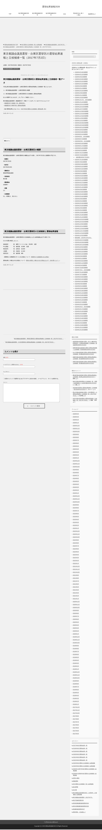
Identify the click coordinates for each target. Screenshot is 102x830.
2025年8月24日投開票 (81, 144)
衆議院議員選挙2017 (79, 809)
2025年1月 (76, 458)
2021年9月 (76, 575)
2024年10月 (76, 467)
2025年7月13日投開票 (81, 160)
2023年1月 (76, 528)
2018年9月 (76, 681)
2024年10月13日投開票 (81, 245)
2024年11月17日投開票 (81, 231)
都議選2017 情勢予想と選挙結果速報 (15, 106)
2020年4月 (76, 625)
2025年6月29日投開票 (81, 164)
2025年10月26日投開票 (81, 123)
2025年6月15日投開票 (81, 169)
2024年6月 (76, 479)
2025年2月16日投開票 (81, 206)
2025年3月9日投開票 (81, 199)
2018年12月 (76, 672)
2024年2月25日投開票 (81, 316)
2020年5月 (76, 622)
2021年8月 (76, 578)
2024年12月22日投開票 (81, 220)
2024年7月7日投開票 (81, 275)
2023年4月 (76, 520)
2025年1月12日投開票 (81, 217)
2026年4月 (76, 414)
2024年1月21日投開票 (81, 328)
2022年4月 (76, 555)
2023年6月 (76, 514)
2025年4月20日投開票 (81, 185)
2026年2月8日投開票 (81, 93)
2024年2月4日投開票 (81, 323)
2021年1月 (76, 599)
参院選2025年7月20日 (82, 157)
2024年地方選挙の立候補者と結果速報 (84, 766)
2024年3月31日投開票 (81, 305)
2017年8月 (76, 719)
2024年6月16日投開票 (81, 282)
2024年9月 (76, 470)
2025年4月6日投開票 (81, 190)
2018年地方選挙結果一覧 (80, 749)
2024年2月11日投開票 (81, 321)
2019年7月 (76, 652)
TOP (10, 14)
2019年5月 (76, 658)
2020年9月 (76, 611)
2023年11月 (76, 499)
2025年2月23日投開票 (81, 203)
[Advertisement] (51, 32)
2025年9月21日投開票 (81, 135)
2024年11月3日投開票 (81, 236)
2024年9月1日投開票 (81, 259)
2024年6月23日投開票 (81, 279)
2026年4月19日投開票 (81, 72)
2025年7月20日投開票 (81, 155)
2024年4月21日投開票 (81, 298)
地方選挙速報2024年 (51, 14)
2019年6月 (76, 655)
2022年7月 (76, 546)
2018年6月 (76, 690)
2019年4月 (76, 661)
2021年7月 (76, 581)
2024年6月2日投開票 (81, 286)
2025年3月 (76, 452)
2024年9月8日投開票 (81, 256)
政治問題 (75, 787)
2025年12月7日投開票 (81, 109)
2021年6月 (76, 584)
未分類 (75, 790)
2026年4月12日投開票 (81, 75)
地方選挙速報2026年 (23, 14)
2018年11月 (76, 675)
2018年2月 (76, 702)
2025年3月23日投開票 (81, 194)
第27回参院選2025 (78, 801)
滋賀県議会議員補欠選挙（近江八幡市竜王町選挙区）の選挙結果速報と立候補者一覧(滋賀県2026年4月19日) (85, 343)
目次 (64, 14)
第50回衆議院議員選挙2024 (81, 804)
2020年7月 (76, 617)
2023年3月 (76, 523)
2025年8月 (76, 438)
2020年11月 (76, 605)
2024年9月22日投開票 (81, 252)
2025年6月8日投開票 (81, 171)
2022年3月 (76, 558)
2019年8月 (76, 649)
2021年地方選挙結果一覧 (80, 757)
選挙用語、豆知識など (79, 812)
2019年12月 (76, 637)
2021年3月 (76, 593)
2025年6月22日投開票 (81, 167)
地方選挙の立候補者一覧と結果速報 (83, 784)
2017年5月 (76, 728)
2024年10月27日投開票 (81, 240)
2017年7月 (76, 722)
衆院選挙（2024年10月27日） (83, 238)
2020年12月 (76, 602)
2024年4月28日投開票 (81, 295)
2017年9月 (76, 716)
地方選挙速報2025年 (37, 14)
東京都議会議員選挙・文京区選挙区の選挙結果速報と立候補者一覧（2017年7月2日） (29, 342)
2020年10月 (76, 608)
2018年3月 (76, 699)
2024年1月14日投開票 (81, 330)
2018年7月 (76, 687)
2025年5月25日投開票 (81, 176)
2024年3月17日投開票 (81, 309)
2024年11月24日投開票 (81, 229)
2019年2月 (76, 666)
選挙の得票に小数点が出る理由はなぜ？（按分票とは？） (42, 261)
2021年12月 (76, 567)
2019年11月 (76, 640)
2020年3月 (76, 628)
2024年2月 (76, 490)
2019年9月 (76, 646)
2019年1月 (76, 669)
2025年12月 (76, 426)
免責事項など (92, 14)
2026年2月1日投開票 (81, 95)
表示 (8, 141)
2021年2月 (76, 596)
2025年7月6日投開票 (81, 162)
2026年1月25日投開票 (81, 98)
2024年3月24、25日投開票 (82, 307)
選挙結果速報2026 (51, 6)
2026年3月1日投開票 (81, 89)
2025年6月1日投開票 (81, 174)
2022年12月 (76, 531)
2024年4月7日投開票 (81, 302)
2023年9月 (76, 505)
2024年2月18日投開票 (81, 318)
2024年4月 (76, 484)
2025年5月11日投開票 (81, 180)
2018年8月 (76, 684)
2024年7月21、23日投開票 (82, 270)
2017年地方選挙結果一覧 (80, 746)
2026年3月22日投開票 (81, 82)
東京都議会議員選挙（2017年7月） (11, 69)
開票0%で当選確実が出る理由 (39, 257)
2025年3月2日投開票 (81, 201)
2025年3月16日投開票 (81, 197)
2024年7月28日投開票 (81, 268)
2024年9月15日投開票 (81, 254)
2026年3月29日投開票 (81, 79)
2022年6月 (76, 549)
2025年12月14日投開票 (81, 107)
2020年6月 (76, 619)
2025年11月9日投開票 (81, 118)
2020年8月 (76, 614)
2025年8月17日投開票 (81, 146)
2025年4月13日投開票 (81, 187)
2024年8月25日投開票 (81, 261)
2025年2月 (76, 455)
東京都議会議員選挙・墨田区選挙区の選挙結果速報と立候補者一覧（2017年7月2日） (38, 339)
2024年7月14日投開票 (81, 272)
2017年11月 (76, 710)
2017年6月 (76, 725)
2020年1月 (76, 634)
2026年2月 (76, 420)
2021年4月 (76, 590)
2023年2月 (76, 526)
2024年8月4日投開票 (81, 266)
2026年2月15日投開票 (81, 91)
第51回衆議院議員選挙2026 (81, 806)
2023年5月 (76, 517)
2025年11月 (76, 429)
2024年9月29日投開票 (81, 249)
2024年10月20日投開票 (81, 243)
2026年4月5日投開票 (81, 77)
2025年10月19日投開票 (81, 125)
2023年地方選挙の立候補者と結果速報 (84, 763)
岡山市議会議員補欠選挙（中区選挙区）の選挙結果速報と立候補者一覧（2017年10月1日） (85, 394)
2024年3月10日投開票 (81, 312)
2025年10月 (76, 432)
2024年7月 (76, 476)
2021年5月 (76, 587)
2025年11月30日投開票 (81, 112)
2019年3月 (76, 663)
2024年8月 (76, 473)
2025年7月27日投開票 (81, 153)
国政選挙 (75, 781)
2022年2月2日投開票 (81, 210)
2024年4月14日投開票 (81, 300)
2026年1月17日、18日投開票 (83, 100)
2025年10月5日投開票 (81, 130)
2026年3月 (76, 417)
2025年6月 (76, 443)
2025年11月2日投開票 (81, 121)
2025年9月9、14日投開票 (82, 137)
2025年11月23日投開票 (81, 114)
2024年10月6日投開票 (81, 247)
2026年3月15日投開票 (81, 84)
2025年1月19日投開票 (81, 215)
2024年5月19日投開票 (81, 291)
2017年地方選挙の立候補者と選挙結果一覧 (33, 109)
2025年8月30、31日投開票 (82, 141)
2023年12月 (76, 496)
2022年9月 (76, 540)
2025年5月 (76, 446)
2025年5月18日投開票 (81, 178)
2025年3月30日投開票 (81, 192)
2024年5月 (76, 482)
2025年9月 (76, 435)
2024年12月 (76, 461)
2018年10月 (76, 678)
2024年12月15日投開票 (81, 222)
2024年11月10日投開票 (81, 233)
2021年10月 (76, 572)
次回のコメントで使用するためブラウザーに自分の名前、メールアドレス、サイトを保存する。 (32, 379)
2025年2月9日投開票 (81, 208)
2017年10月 (76, 713)
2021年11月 (76, 570)
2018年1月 (76, 705)
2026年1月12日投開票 (81, 102)
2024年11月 (76, 464)
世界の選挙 (76, 778)
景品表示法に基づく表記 (78, 14)
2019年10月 (76, 643)
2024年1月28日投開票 (81, 325)
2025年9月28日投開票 (81, 132)
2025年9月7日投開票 (81, 139)
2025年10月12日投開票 (81, 128)
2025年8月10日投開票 (81, 148)
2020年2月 (76, 631)
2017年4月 (76, 731)
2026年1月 (76, 423)
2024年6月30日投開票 (81, 277)
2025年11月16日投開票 (81, 116)
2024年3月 (76, 487)
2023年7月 (76, 511)
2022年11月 (76, 534)
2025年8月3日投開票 (81, 151)
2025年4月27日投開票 (81, 183)
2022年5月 (76, 552)
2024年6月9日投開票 (81, 284)
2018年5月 (76, 693)
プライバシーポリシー (51, 822)
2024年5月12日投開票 (81, 293)
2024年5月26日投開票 (81, 289)
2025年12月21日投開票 (81, 105)
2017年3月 (76, 734)
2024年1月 (76, 493)
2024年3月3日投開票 (81, 314)
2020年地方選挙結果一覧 (80, 755)
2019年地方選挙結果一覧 (80, 752)
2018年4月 (76, 696)
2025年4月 (76, 449)
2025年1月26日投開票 (81, 213)
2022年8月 (76, 543)
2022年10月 (76, 537)
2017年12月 (76, 707)
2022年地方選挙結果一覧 (80, 760)
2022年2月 (76, 561)
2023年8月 (76, 508)
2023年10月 (76, 502)
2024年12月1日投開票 (81, 226)
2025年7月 (76, 440)
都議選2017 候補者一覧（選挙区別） (15, 103)
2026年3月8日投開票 (81, 86)
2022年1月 (76, 564)
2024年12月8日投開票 (81, 224)
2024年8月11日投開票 (81, 263)
